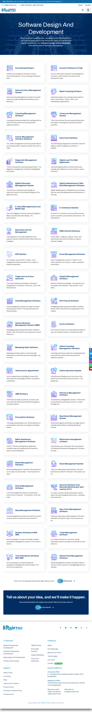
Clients (80, 5)
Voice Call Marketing (35, 671)
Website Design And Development (10, 657)
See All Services (68, 591)
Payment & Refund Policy (12, 703)
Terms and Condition (11, 695)
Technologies (52, 667)
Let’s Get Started (46, 618)
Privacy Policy (8, 699)
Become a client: (53, 701)
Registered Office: (54, 692)
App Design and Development (14, 668)
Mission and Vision (54, 663)
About (49, 656)
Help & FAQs (8, 684)
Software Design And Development (11, 663)
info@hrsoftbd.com (9, 5)
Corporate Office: (53, 683)
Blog (5, 691)
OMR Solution (36, 656)
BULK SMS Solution (35, 661)
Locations (7, 688)
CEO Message (52, 659)
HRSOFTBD (45, 714)
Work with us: (69, 701)
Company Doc (8, 706)
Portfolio (88, 5)
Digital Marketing (37, 666)
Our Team (51, 671)
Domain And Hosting (11, 672)
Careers (55, 675)
